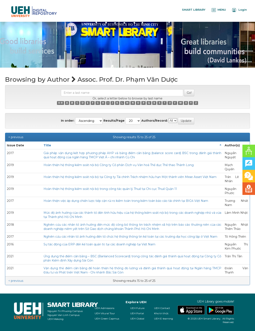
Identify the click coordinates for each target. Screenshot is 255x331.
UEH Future (137, 308)
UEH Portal (137, 313)
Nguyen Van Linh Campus (64, 315)
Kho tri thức (161, 313)
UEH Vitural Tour (105, 313)
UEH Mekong (55, 319)
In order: (67, 120)
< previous (15, 137)
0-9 (60, 103)
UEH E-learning (163, 318)
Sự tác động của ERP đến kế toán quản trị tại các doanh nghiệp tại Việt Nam (99, 244)
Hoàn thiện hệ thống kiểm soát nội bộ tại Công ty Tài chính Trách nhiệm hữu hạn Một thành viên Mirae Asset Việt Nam (130, 177)
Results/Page (114, 120)
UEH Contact (162, 308)
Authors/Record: (154, 120)
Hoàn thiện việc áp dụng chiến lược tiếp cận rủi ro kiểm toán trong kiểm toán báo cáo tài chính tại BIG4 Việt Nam (126, 201)
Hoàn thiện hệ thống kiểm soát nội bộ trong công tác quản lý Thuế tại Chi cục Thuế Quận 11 (110, 189)
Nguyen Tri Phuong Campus (65, 311)
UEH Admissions (104, 308)
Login (239, 10)
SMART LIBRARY (193, 9)
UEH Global (137, 318)
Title (47, 145)
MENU (219, 10)
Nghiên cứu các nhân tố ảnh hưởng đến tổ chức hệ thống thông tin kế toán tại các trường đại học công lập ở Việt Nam (130, 236)
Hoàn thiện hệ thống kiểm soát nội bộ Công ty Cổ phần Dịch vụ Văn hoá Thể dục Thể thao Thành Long (119, 165)
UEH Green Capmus (107, 318)
